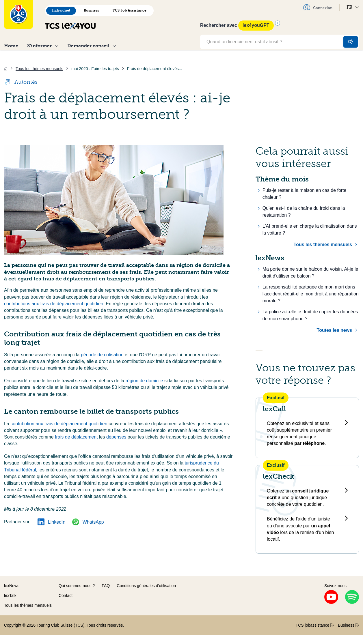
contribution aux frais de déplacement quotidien (59, 423)
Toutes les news (334, 330)
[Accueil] (6, 68)
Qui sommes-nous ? (77, 585)
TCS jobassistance (315, 625)
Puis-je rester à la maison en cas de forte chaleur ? (305, 194)
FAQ (106, 585)
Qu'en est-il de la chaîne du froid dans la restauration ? (304, 212)
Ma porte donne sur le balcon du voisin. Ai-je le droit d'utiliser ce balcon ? (310, 272)
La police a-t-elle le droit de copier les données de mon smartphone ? (310, 315)
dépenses (117, 436)
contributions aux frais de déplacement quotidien (53, 303)
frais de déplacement (77, 436)
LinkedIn (51, 522)
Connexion (317, 7)
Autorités (20, 82)
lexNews (11, 585)
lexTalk (10, 595)
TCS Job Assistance (129, 10)
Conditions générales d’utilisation (146, 585)
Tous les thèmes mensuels (323, 244)
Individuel (61, 10)
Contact (65, 595)
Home (11, 45)
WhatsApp (88, 522)
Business (91, 10)
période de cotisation (103, 354)
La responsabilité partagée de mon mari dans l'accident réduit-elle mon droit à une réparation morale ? (311, 293)
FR (353, 7)
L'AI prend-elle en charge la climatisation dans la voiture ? (310, 229)
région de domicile (145, 380)
